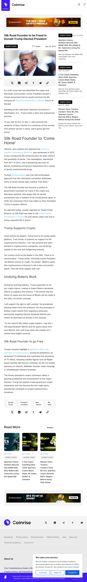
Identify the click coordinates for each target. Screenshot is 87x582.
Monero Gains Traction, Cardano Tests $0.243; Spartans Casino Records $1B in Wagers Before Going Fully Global (69, 114)
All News (50, 428)
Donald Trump (10, 403)
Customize (43, 573)
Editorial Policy (52, 537)
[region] (57, 565)
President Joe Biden (24, 403)
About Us (73, 537)
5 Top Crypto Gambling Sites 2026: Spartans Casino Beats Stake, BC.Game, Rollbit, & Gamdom (29, 471)
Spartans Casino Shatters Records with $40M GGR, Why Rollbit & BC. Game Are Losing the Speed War (69, 45)
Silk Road (49, 403)
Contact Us (29, 542)
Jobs (64, 537)
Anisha (38, 46)
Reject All (57, 573)
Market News (11, 46)
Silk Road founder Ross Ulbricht (29, 100)
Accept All (72, 573)
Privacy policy (22, 537)
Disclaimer (8, 537)
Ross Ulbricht (38, 403)
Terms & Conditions (12, 542)
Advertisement (37, 537)
